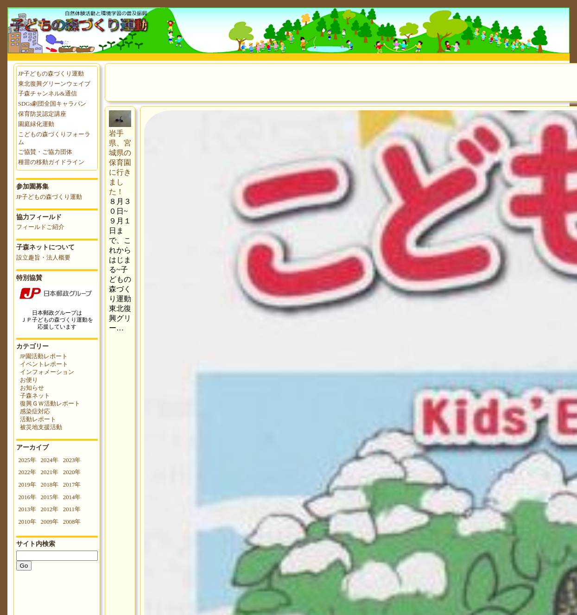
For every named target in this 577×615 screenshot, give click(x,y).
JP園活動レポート (44, 356)
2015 (47, 497)
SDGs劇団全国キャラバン (52, 104)
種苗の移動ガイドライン (51, 162)
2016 (24, 497)
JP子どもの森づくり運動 (51, 73)
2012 (47, 509)
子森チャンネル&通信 (47, 93)
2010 (24, 522)
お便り (29, 380)
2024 (47, 460)
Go (24, 565)
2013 (24, 509)
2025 (24, 460)
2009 (47, 522)
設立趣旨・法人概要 (43, 257)
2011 (69, 509)
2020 (69, 472)
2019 (24, 485)
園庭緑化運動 (36, 124)
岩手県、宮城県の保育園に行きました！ (120, 162)
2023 (69, 460)
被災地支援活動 (41, 427)
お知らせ (32, 388)
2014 (69, 497)
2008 (69, 522)
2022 (24, 472)
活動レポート (38, 419)
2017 (69, 485)
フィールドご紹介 (40, 227)
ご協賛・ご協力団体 (45, 152)
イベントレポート (44, 364)
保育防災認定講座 (42, 114)
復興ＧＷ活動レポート (50, 403)
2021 (47, 472)
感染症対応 (35, 411)
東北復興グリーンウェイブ (54, 84)
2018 (47, 485)
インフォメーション (47, 372)
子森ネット (35, 396)
